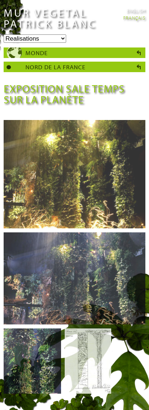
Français (134, 18)
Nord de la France (55, 67)
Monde (36, 53)
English (135, 10)
